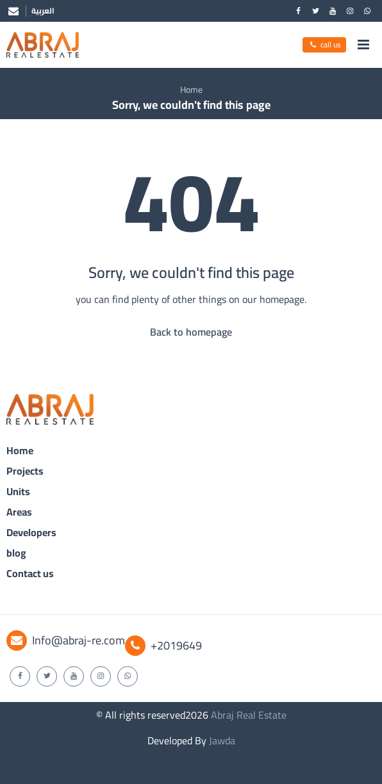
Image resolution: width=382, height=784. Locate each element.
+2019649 (163, 645)
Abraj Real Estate (248, 714)
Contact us (30, 573)
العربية (42, 10)
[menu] (363, 45)
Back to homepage (191, 331)
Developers (31, 532)
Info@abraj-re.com (65, 640)
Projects (25, 470)
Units (18, 491)
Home (191, 89)
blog (16, 552)
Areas (19, 511)
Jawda (222, 740)
